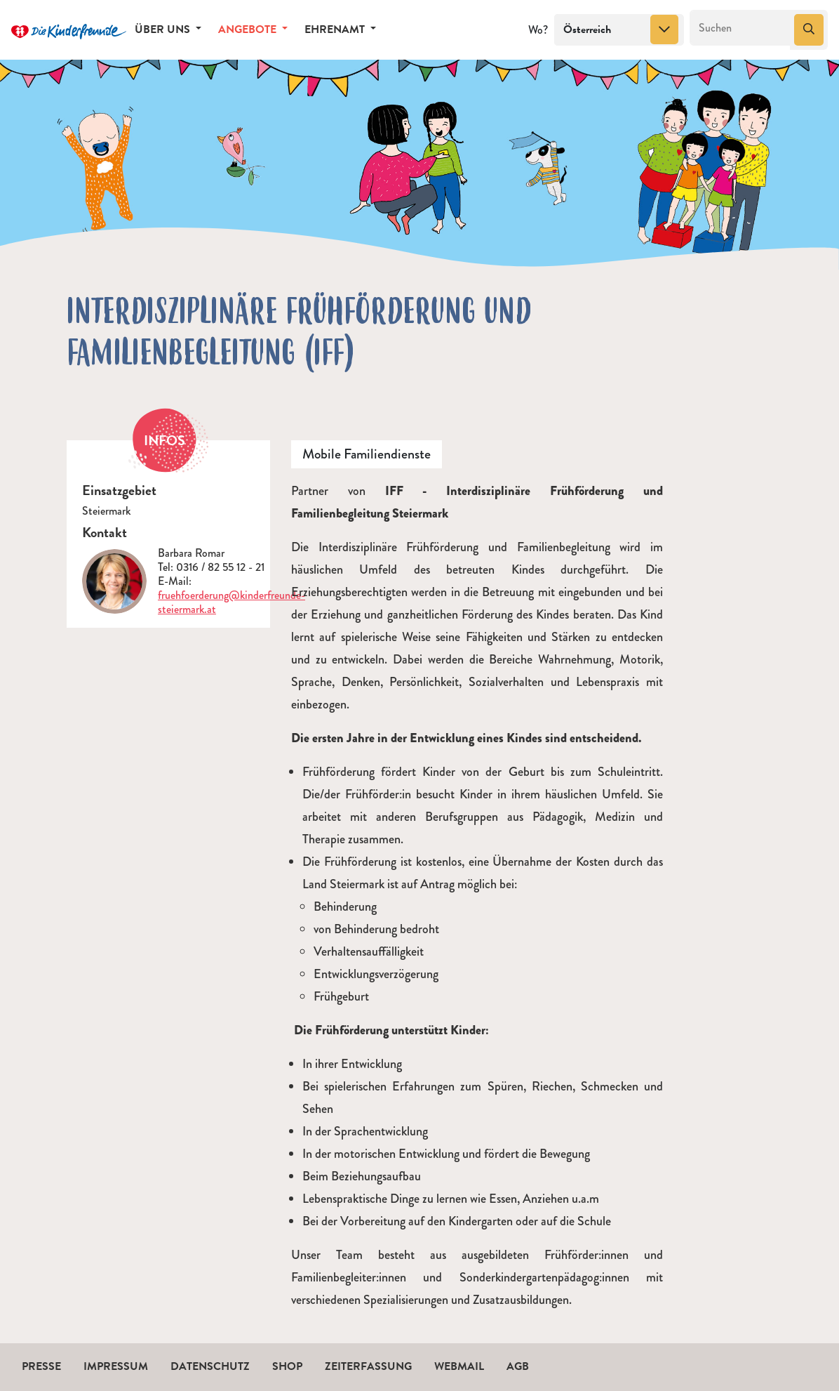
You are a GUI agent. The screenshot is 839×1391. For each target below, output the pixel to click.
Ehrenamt (336, 29)
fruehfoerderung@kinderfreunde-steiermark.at (231, 602)
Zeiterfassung (368, 1366)
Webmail (459, 1366)
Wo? (538, 30)
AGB (517, 1366)
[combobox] (619, 30)
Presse (41, 1366)
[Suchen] (740, 28)
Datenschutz (210, 1366)
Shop (287, 1366)
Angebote (248, 29)
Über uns (164, 29)
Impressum (115, 1366)
